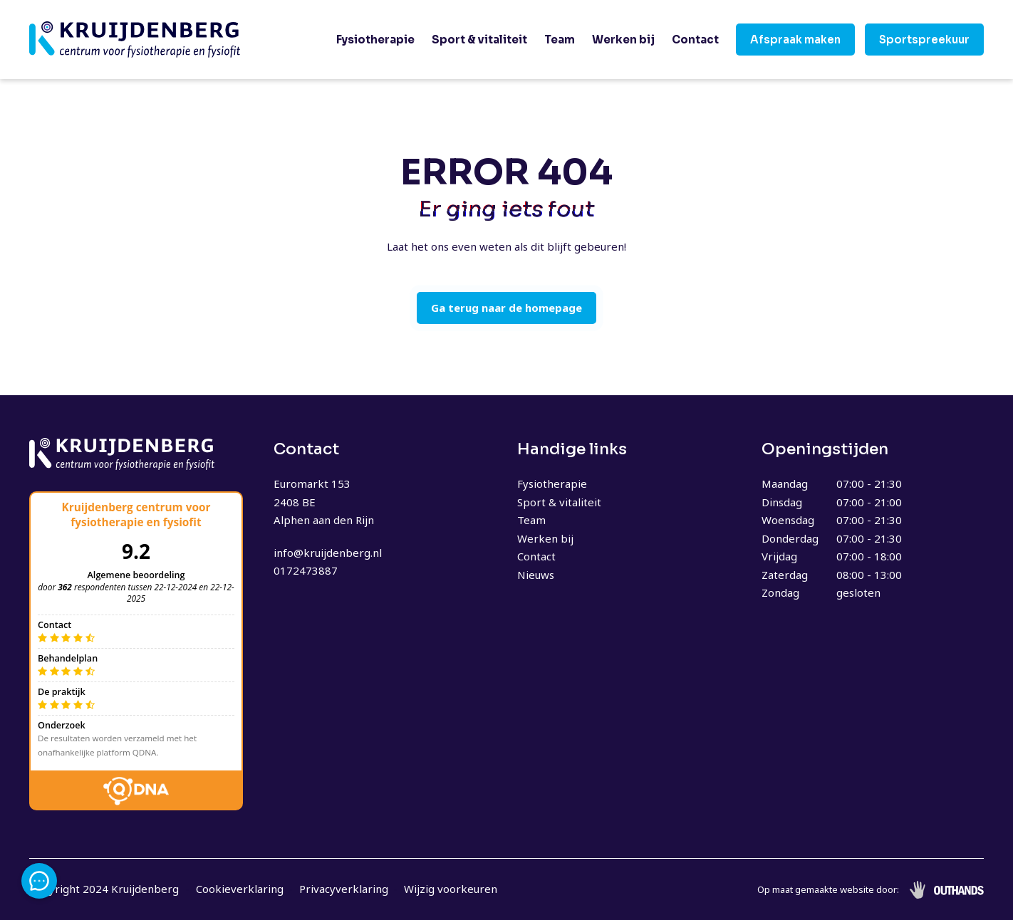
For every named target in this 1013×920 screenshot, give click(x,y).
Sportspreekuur (924, 39)
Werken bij (623, 39)
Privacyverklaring (343, 889)
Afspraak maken (795, 39)
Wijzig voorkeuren (450, 889)
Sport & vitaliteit (479, 39)
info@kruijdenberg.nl (328, 552)
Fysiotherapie (375, 39)
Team (559, 39)
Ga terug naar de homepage (506, 307)
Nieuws (535, 575)
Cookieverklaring (240, 889)
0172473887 (306, 570)
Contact (695, 39)
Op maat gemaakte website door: (828, 889)
